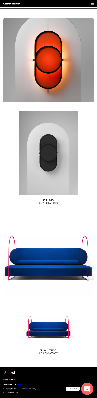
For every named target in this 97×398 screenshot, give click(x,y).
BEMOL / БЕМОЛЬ (48, 350)
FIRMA (20, 385)
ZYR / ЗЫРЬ (48, 200)
